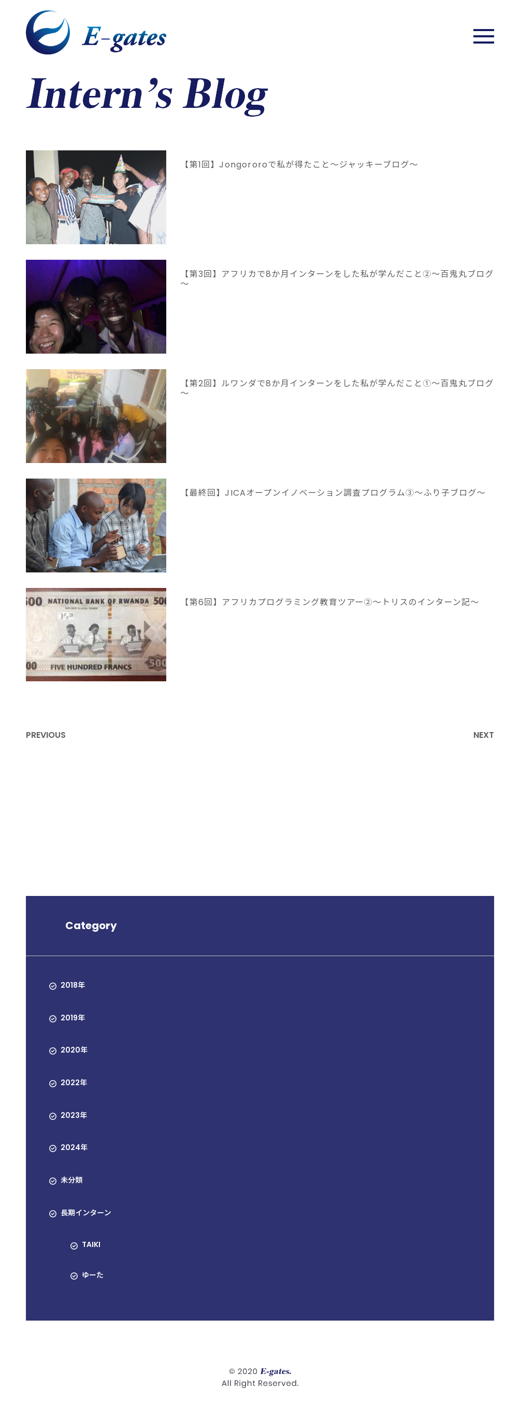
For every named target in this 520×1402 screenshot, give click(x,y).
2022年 (74, 1082)
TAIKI (91, 1244)
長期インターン (86, 1213)
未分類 (71, 1180)
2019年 (73, 1018)
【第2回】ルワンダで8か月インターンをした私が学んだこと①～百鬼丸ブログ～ (337, 388)
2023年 (74, 1115)
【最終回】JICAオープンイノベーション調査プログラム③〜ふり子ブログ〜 (332, 493)
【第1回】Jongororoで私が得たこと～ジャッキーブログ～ (299, 165)
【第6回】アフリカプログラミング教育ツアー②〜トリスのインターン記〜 (329, 602)
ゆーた (93, 1275)
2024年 (74, 1147)
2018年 (73, 985)
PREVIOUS (46, 735)
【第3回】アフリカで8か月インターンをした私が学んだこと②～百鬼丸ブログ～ (337, 279)
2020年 (74, 1050)
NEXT (483, 735)
